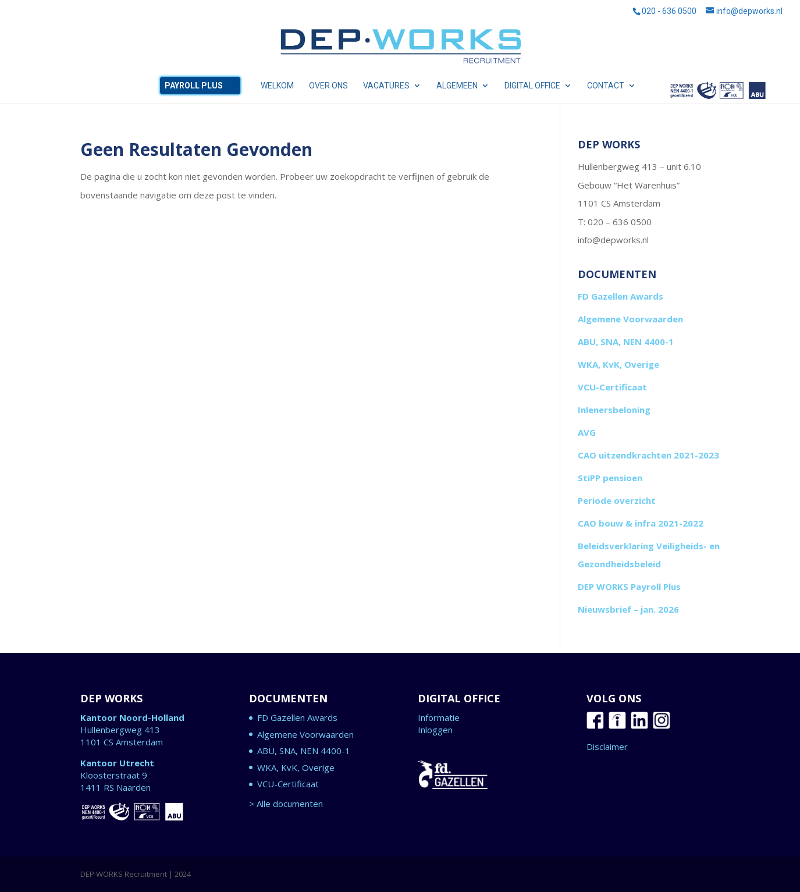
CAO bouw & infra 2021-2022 (640, 523)
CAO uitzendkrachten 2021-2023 (648, 455)
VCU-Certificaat (612, 387)
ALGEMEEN (457, 85)
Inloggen (435, 729)
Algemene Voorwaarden (630, 319)
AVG (587, 432)
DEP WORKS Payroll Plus (629, 586)
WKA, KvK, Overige (618, 364)
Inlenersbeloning (614, 409)
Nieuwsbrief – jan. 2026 (628, 609)
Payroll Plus (194, 85)
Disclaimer (607, 746)
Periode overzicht (617, 500)
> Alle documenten (286, 803)
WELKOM (277, 85)
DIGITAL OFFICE (532, 85)
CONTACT (605, 85)
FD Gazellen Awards (620, 296)
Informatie (439, 717)
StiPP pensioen (610, 478)
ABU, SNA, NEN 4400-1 (718, 92)
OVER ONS (328, 85)
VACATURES (386, 85)
